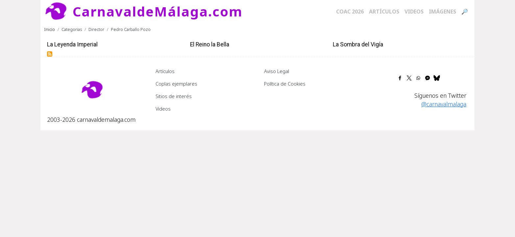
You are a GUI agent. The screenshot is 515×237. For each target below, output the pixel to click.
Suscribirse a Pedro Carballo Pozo (49, 54)
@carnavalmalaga (443, 104)
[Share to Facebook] (400, 78)
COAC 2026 (350, 11)
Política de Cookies (285, 83)
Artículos (384, 11)
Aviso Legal (276, 71)
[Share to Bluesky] (436, 78)
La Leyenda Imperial (72, 44)
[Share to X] (409, 78)
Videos (414, 11)
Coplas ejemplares (176, 83)
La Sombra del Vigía (358, 44)
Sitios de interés (174, 96)
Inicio (49, 29)
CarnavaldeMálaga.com (158, 11)
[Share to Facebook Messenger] (427, 78)
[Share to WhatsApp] (418, 78)
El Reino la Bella (209, 44)
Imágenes (442, 11)
